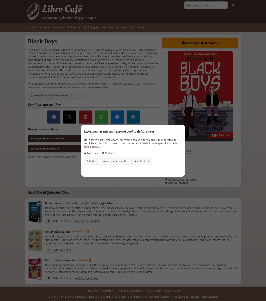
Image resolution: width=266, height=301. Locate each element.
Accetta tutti (141, 161)
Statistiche (110, 153)
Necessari (91, 153)
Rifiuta (91, 161)
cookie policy (91, 146)
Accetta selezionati (114, 161)
